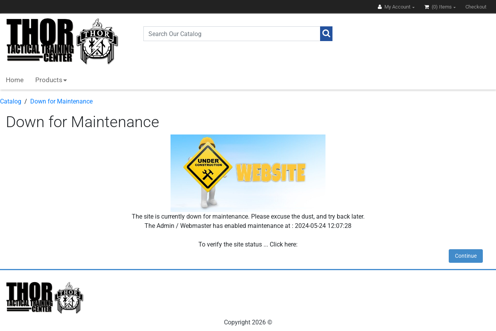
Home (15, 80)
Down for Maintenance (61, 101)
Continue (466, 256)
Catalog (10, 101)
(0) (438, 7)
